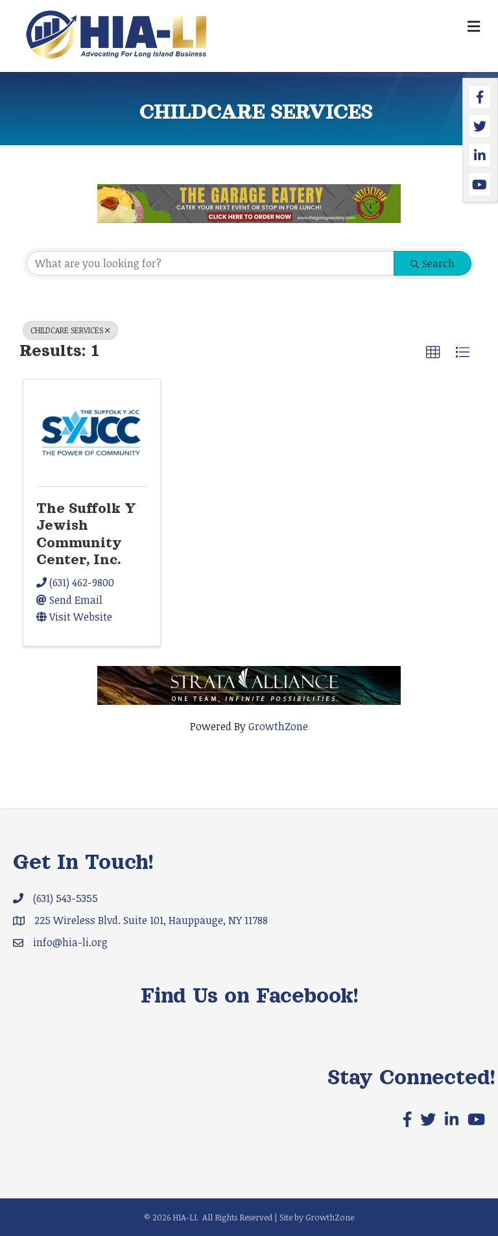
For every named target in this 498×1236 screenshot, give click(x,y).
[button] (433, 353)
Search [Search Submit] (432, 263)
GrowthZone (278, 726)
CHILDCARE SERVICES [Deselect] (70, 330)
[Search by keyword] (210, 263)
